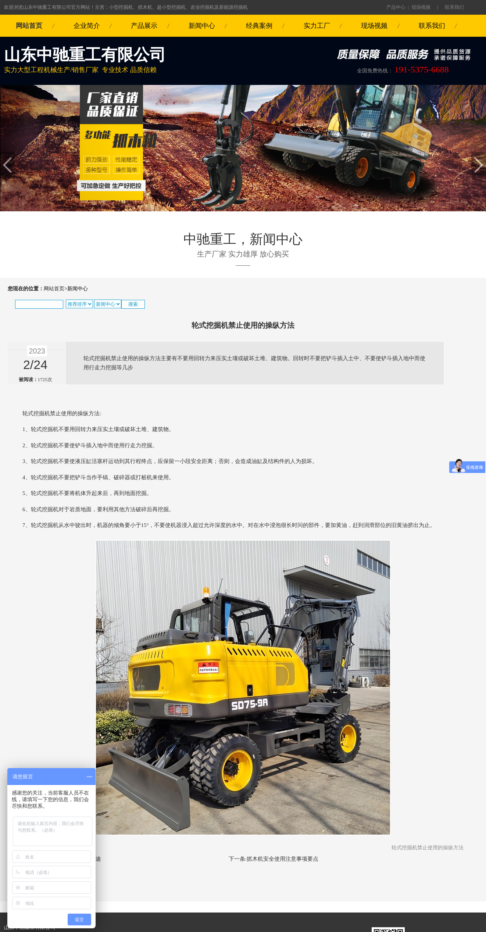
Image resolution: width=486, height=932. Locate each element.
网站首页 (29, 25)
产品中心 (395, 7)
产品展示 (144, 25)
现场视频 (420, 7)
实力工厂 (317, 25)
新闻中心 (202, 25)
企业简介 (87, 25)
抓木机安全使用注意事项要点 (282, 859)
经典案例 (259, 25)
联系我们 (454, 7)
